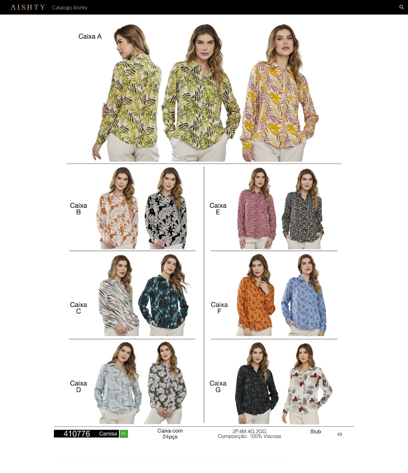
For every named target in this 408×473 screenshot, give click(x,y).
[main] (204, 462)
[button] (402, 7)
